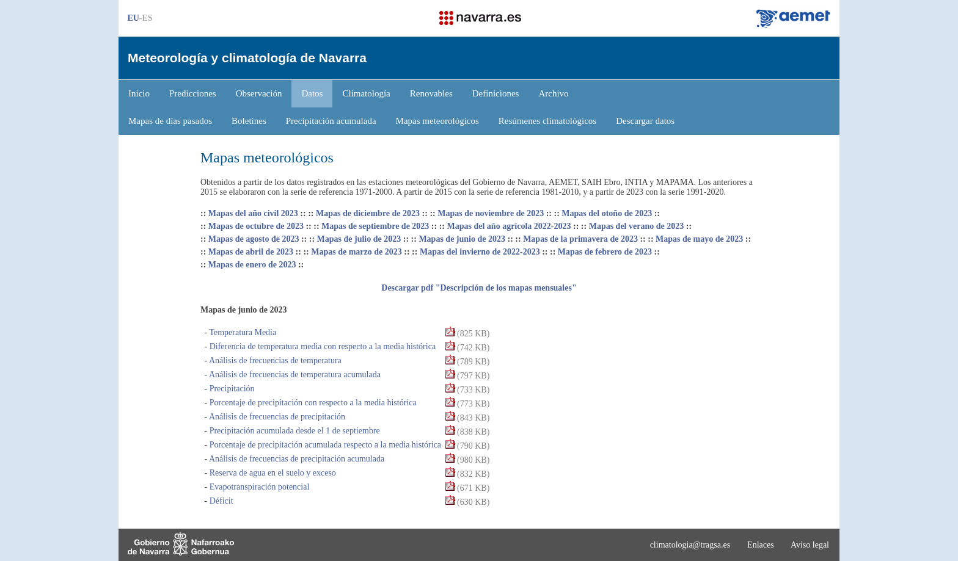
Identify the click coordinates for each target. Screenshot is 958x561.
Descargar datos (645, 121)
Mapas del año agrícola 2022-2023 (509, 226)
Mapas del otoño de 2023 (606, 213)
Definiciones (495, 93)
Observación (259, 93)
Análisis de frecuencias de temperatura (274, 360)
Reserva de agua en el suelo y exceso (271, 472)
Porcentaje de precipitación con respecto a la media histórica (311, 402)
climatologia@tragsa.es (690, 544)
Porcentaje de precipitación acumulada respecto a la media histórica (324, 444)
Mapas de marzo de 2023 (356, 251)
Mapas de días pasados (170, 121)
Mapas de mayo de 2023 (699, 239)
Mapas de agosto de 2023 (253, 239)
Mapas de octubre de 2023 (256, 226)
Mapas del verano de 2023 (636, 226)
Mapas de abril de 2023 (250, 251)
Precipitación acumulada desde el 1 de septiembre (293, 430)
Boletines (249, 121)
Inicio (139, 93)
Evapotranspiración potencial (258, 486)
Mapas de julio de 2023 (359, 239)
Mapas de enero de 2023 (252, 264)
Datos (312, 93)
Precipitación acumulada (331, 121)
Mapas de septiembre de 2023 (375, 226)
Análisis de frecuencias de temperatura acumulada (294, 374)
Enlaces (760, 544)
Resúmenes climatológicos (547, 121)
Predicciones (192, 93)
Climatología (366, 93)
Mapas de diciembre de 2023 (368, 213)
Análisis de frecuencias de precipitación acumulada (295, 458)
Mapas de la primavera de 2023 (580, 239)
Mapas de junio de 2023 (462, 239)
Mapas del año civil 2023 (253, 213)
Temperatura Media (241, 332)
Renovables (431, 93)
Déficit (220, 500)
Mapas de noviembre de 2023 (490, 213)
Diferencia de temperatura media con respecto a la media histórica (321, 346)
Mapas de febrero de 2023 (605, 251)
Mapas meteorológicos (437, 121)
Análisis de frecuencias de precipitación (276, 416)
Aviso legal (810, 544)
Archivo (553, 93)
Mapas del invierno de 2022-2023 (480, 251)
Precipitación (230, 388)
